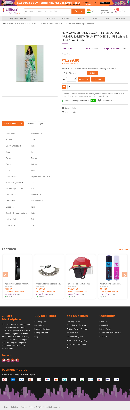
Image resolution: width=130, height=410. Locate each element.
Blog (69, 347)
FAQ (36, 336)
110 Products (108, 100)
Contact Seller (70, 108)
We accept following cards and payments (20, 373)
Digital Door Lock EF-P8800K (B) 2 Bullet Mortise (16, 283)
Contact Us (104, 324)
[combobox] (55, 11)
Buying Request (41, 332)
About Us (103, 321)
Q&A (39, 123)
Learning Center (74, 321)
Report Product (71, 112)
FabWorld (84, 100)
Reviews (29, 123)
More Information (12, 123)
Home (4, 24)
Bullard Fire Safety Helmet (79, 283)
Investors (103, 336)
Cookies (23, 406)
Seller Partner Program (76, 324)
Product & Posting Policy (77, 340)
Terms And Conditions (76, 343)
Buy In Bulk (39, 324)
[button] (90, 11)
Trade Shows (72, 332)
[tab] (12, 123)
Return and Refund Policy (110, 332)
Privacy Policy (105, 328)
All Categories (40, 321)
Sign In (102, 13)
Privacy (6, 406)
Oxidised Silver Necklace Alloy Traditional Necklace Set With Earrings (49, 283)
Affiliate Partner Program (77, 328)
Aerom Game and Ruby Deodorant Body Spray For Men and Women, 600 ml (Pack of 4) (111, 283)
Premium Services (42, 328)
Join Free (110, 13)
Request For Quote (75, 336)
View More (123, 249)
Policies (14, 406)
